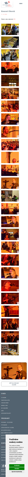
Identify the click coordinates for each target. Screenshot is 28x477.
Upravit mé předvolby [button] (17, 471)
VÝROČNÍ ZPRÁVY (5, 402)
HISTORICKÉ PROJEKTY (6, 413)
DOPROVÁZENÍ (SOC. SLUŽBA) (7, 427)
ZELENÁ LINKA (4, 438)
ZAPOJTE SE (3, 460)
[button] (10, 29)
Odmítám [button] (17, 468)
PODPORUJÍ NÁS (4, 454)
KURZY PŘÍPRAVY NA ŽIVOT (6, 432)
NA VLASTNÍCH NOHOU (6, 430)
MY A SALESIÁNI (4, 408)
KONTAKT (3, 447)
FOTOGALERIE (4, 425)
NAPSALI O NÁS (4, 405)
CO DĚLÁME (3, 397)
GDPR (2, 410)
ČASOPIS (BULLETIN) (5, 400)
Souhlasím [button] (16, 465)
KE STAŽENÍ (3, 457)
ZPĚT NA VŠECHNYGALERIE (14, 383)
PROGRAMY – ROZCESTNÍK (6, 422)
